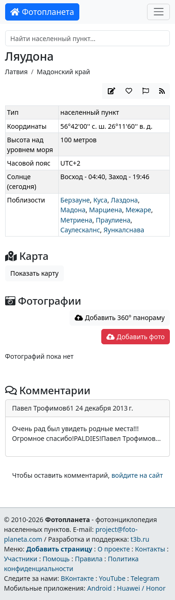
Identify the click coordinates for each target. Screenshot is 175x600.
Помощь (56, 558)
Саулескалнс (80, 229)
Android (99, 588)
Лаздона (124, 199)
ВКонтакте (77, 578)
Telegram (145, 578)
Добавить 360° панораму (120, 317)
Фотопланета (42, 11)
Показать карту (34, 273)
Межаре (138, 209)
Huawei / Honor (141, 588)
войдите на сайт (137, 475)
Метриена (76, 220)
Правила (88, 558)
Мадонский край (63, 71)
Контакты (150, 548)
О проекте (114, 548)
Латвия (16, 71)
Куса (100, 199)
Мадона (72, 209)
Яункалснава (124, 229)
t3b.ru (140, 539)
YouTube (112, 578)
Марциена (105, 209)
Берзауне (75, 199)
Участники (20, 558)
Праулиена (113, 220)
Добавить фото (135, 336)
